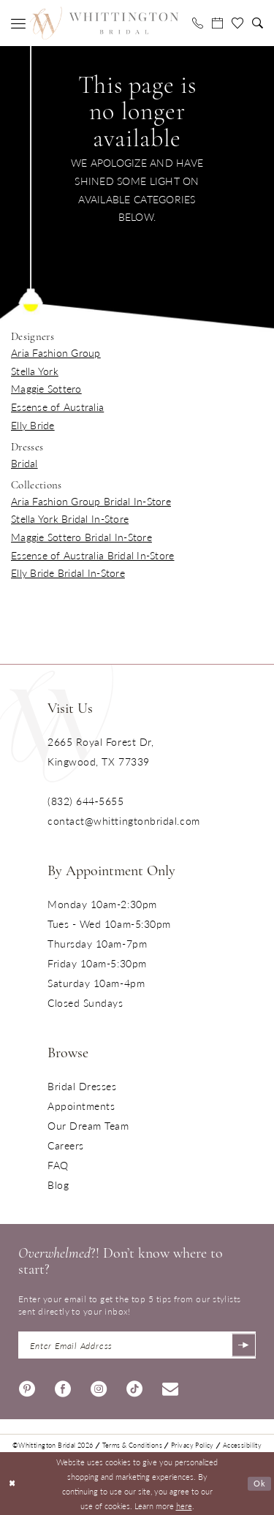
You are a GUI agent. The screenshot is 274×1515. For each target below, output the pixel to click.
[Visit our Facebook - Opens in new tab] (63, 1385)
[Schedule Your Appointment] (217, 23)
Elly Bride (33, 425)
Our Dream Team (88, 1125)
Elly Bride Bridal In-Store (68, 572)
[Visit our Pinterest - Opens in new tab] (27, 1385)
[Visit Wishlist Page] (237, 23)
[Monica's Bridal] (103, 22)
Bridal (24, 463)
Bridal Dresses (82, 1085)
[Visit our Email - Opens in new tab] (170, 1385)
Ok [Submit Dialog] (260, 1483)
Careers (65, 1145)
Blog (58, 1184)
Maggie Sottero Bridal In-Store (81, 536)
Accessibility (242, 1443)
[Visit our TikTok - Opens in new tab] (134, 1385)
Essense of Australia (57, 406)
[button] (18, 23)
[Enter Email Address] (137, 1344)
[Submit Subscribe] (243, 1344)
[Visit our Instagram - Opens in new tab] (98, 1385)
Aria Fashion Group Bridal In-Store (91, 501)
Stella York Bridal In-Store (70, 518)
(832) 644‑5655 (85, 800)
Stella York (34, 370)
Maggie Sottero (46, 388)
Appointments (81, 1105)
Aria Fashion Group (56, 352)
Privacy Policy (192, 1443)
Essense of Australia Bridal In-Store (93, 555)
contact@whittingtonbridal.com (123, 820)
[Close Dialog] (12, 1483)
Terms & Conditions (132, 1443)
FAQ (58, 1164)
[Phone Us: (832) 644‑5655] (198, 23)
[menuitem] (18, 23)
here (184, 1504)
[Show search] (257, 23)
